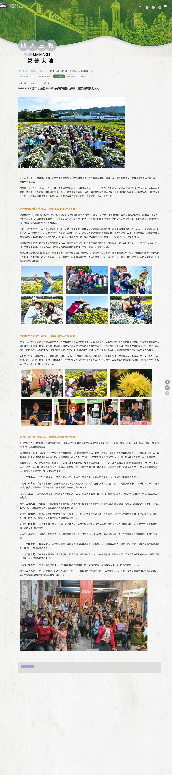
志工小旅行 (42, 71)
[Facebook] (150, 8)
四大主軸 (26, 71)
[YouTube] (156, 8)
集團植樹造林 (81, 76)
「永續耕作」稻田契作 (48, 76)
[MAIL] (163, 8)
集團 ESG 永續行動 (27, 76)
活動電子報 (29, 668)
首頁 (19, 71)
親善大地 (34, 71)
